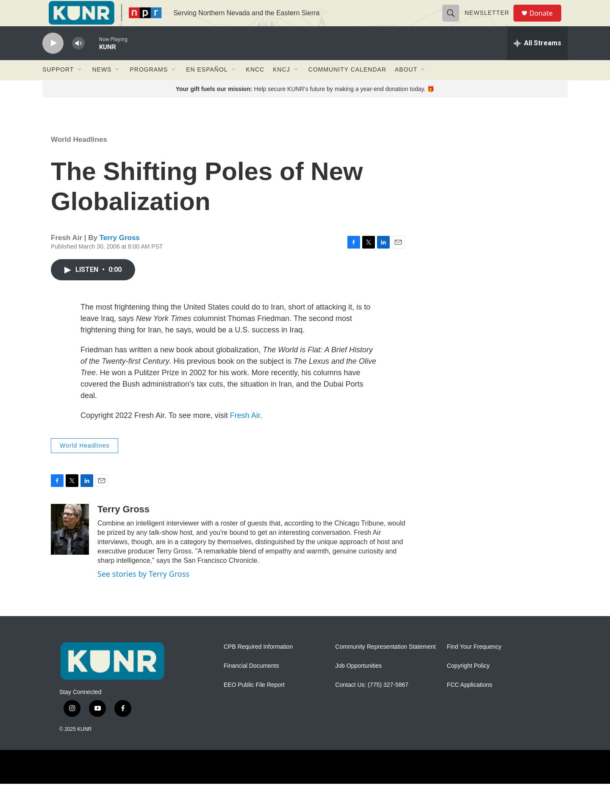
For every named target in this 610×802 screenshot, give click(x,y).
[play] (53, 61)
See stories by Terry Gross (143, 592)
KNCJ (281, 88)
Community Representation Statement (385, 665)
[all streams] (537, 61)
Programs (149, 88)
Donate (546, 22)
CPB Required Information (258, 665)
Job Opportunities (358, 684)
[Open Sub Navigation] (80, 88)
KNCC (255, 88)
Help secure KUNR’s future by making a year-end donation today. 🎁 (305, 107)
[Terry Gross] (70, 547)
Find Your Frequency (474, 665)
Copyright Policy (468, 684)
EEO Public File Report (254, 703)
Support (58, 88)
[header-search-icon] (454, 22)
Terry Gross (120, 256)
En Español (206, 88)
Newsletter (490, 22)
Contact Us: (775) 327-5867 (371, 703)
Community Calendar (347, 88)
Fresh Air (245, 433)
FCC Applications (469, 703)
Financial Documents (251, 684)
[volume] (78, 61)
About (406, 88)
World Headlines (79, 158)
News (101, 88)
